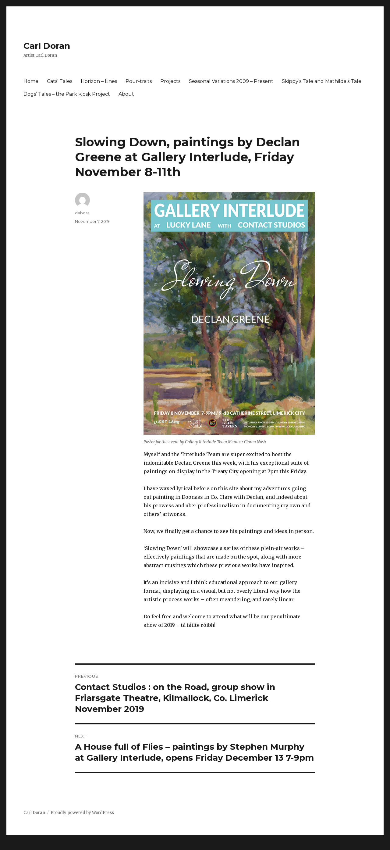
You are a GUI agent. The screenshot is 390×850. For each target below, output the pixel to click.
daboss (82, 212)
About (126, 94)
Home (30, 81)
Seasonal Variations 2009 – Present (231, 81)
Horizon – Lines (99, 81)
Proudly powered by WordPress (82, 812)
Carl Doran (46, 46)
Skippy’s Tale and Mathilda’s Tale (321, 81)
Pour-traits (139, 81)
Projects (170, 81)
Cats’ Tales (59, 81)
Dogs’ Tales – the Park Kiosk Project (66, 94)
